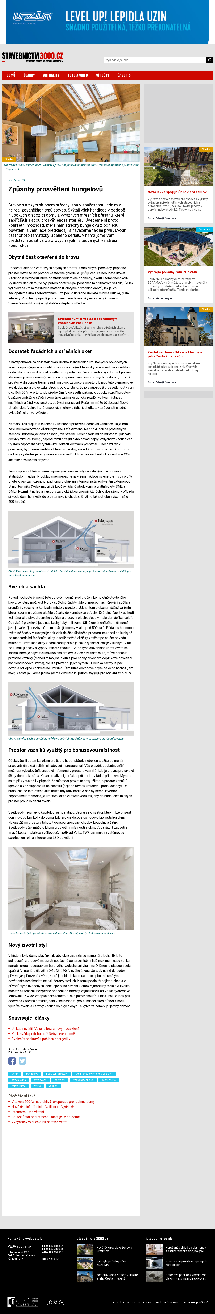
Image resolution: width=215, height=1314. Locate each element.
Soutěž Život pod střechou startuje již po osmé (46, 1117)
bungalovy (32, 1073)
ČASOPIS (124, 75)
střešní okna (19, 1079)
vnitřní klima (19, 1086)
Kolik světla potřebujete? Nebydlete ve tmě (43, 1034)
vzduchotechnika (83, 1079)
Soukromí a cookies (168, 1302)
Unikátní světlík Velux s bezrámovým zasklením (46, 1029)
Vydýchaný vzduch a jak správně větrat (39, 1122)
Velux (15, 1073)
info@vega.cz (50, 1258)
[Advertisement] (71, 1168)
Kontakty (118, 1302)
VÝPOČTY (102, 75)
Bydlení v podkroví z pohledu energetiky (41, 1039)
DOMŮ (10, 75)
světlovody (40, 1079)
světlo (37, 1086)
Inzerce (147, 1302)
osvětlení (60, 1079)
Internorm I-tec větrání (28, 1112)
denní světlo (109, 1079)
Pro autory (133, 1302)
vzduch (53, 1086)
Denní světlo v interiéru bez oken (94, 1073)
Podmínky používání (196, 1302)
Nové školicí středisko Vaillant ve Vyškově (43, 1107)
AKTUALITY (51, 75)
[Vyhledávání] (155, 60)
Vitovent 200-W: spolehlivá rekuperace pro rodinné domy (53, 1102)
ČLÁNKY (29, 75)
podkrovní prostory (56, 1073)
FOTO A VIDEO (78, 75)
